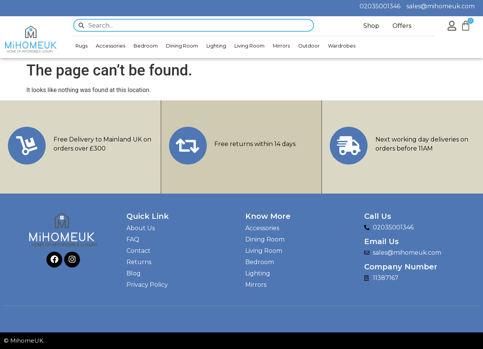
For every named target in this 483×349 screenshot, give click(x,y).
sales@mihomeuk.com (440, 6)
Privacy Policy (147, 284)
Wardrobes (341, 46)
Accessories (110, 46)
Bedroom (146, 46)
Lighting (216, 46)
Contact (138, 250)
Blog (133, 273)
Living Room (249, 46)
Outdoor (309, 46)
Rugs (81, 46)
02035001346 (383, 6)
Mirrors (281, 46)
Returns (138, 262)
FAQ (132, 239)
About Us (140, 228)
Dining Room (182, 46)
